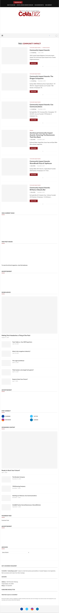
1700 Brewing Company (18, 486)
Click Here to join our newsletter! (9, 594)
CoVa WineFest (48, 5)
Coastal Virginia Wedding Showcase (25, 5)
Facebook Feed (5, 520)
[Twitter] (43, 416)
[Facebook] (49, 35)
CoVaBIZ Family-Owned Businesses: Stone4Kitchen (26, 505)
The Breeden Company (18, 477)
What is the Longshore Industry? (21, 351)
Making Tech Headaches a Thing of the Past (16, 335)
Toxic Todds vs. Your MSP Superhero (22, 342)
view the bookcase (22, 265)
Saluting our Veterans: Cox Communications (24, 496)
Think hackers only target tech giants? (23, 370)
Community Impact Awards (40, 50)
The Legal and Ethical (18, 361)
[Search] (54, 35)
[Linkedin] (43, 420)
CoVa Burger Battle (39, 5)
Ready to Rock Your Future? (20, 379)
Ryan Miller (33, 139)
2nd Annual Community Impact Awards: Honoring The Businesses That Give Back (42, 135)
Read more (33, 63)
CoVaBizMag (33, 52)
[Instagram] (15, 420)
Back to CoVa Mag (11, 5)
